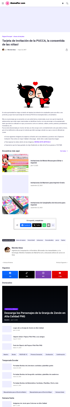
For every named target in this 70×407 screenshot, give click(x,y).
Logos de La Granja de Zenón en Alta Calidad (28, 328)
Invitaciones (40, 240)
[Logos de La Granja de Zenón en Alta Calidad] (7, 329)
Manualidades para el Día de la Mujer (41, 392)
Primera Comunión (36, 354)
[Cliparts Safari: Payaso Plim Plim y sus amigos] (7, 338)
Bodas (14, 354)
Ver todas (63, 151)
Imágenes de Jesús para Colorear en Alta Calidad (30, 403)
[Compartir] (66, 50)
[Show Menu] (3, 3)
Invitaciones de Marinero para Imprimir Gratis (48, 183)
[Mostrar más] (53, 225)
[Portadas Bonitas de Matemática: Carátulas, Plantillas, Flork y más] (7, 384)
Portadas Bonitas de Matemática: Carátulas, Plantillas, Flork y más (35, 383)
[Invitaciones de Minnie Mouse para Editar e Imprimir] (15, 163)
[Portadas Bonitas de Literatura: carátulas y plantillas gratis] (7, 366)
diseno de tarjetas (18, 36)
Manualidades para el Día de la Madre (15, 392)
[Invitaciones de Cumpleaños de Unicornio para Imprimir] (15, 205)
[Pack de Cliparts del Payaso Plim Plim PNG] (7, 346)
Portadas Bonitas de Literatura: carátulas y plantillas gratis (33, 366)
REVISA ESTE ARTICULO (42, 142)
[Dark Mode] (62, 3)
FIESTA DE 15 (23, 354)
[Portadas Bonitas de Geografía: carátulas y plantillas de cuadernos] (7, 375)
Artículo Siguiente (61, 262)
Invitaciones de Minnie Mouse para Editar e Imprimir (47, 162)
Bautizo (6, 354)
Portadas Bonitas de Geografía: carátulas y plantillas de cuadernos (36, 374)
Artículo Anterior (8, 262)
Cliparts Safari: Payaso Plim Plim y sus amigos (29, 337)
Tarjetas (63, 240)
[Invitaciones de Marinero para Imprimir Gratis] (15, 184)
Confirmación (61, 354)
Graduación (49, 354)
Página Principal (7, 36)
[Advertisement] (35, 19)
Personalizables (49, 240)
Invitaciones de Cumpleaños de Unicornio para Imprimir (48, 204)
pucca (57, 240)
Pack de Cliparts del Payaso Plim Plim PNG (27, 345)
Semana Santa (60, 392)
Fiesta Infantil (31, 240)
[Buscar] (67, 3)
